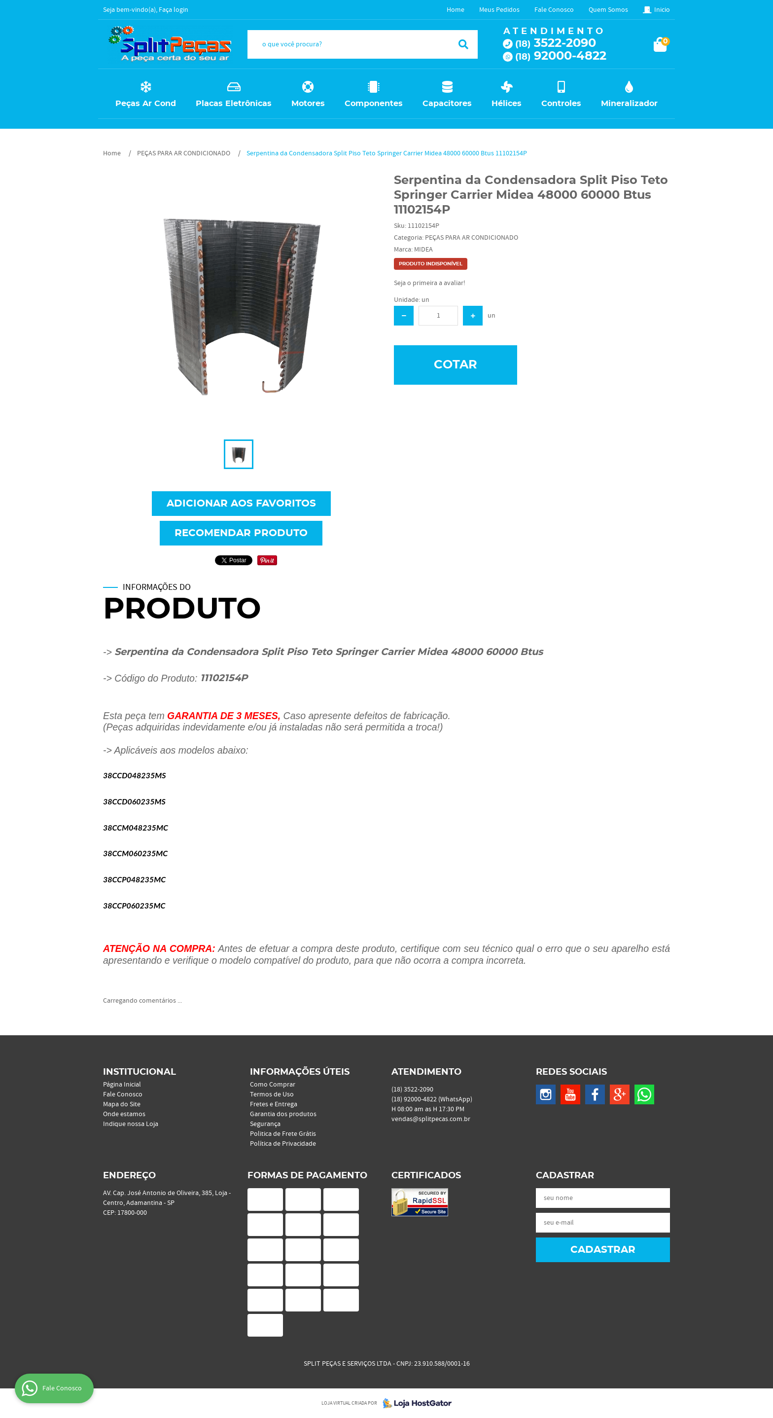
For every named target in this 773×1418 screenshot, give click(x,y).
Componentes (374, 104)
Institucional (139, 1072)
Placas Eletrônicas (234, 104)
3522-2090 (555, 43)
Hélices (507, 104)
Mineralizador (629, 104)
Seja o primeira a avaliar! (429, 283)
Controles (561, 104)
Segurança (265, 1124)
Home (455, 9)
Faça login (173, 9)
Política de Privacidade (283, 1143)
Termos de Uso (272, 1094)
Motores (308, 104)
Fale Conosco (554, 9)
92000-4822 (560, 56)
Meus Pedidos (499, 9)
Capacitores (447, 104)
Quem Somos (608, 9)
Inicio (662, 9)
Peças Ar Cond (145, 104)
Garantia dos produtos (283, 1114)
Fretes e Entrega (273, 1104)
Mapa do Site (122, 1104)
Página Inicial (122, 1084)
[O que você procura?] (463, 44)
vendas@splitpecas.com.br (430, 1119)
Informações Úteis (300, 1072)
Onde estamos (124, 1114)
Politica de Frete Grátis (283, 1133)
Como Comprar (272, 1084)
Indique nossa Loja (130, 1124)
